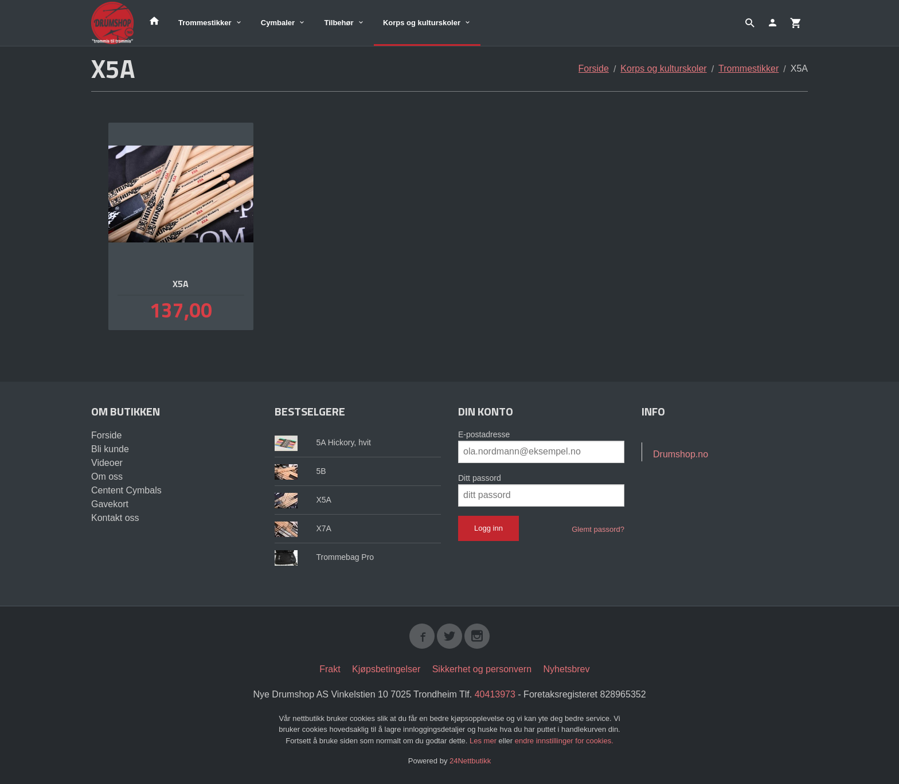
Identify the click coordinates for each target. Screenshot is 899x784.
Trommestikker (205, 22)
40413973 (495, 694)
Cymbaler (278, 22)
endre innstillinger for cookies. (564, 740)
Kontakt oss (115, 518)
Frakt (329, 669)
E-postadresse (484, 434)
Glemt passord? (598, 529)
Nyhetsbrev (567, 669)
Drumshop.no (680, 454)
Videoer (107, 463)
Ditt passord (479, 478)
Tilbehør (338, 22)
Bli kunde (110, 449)
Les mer (484, 740)
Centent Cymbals (126, 490)
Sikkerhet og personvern (481, 669)
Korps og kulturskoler (421, 22)
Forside (594, 68)
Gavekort (109, 504)
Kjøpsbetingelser (386, 669)
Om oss (107, 476)
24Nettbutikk (470, 760)
